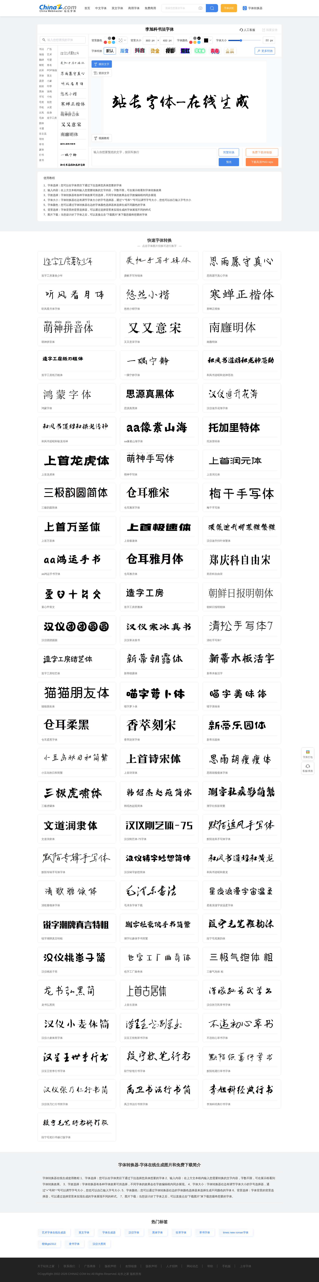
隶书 (41, 160)
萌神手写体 (130, 474)
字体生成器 (109, 1232)
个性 (49, 97)
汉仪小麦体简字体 (52, 1037)
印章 (49, 86)
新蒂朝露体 (130, 673)
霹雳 (41, 81)
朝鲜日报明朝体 (216, 607)
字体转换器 (252, 8)
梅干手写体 (213, 507)
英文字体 (117, 8)
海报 (41, 54)
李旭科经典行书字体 (219, 1104)
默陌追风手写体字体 (219, 839)
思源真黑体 (130, 408)
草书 (41, 144)
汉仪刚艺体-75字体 (135, 839)
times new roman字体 (235, 1232)
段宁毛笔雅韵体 (216, 938)
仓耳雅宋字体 (132, 507)
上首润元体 (213, 474)
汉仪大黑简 (99, 1243)
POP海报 (52, 70)
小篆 (49, 81)
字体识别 (229, 8)
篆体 (41, 149)
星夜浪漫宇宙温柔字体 (220, 905)
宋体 (41, 75)
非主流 (42, 134)
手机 (41, 107)
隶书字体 (74, 1243)
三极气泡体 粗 (215, 971)
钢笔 (41, 65)
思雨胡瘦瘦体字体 (217, 772)
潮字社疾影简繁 (216, 805)
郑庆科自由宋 (215, 573)
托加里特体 (213, 441)
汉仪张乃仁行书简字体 (55, 1104)
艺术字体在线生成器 (54, 1232)
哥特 (41, 139)
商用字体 (134, 8)
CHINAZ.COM (77, 1273)
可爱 (49, 60)
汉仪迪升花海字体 (217, 408)
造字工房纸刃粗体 (52, 375)
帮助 (210, 1266)
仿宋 (41, 70)
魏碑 (41, 60)
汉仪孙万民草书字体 (219, 1004)
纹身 (49, 112)
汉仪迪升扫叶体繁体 (219, 540)
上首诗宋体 (130, 772)
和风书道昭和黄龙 (217, 872)
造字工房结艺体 (51, 673)
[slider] (251, 40)
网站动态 (192, 1266)
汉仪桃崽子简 (49, 971)
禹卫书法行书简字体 (136, 1104)
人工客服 (247, 30)
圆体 (41, 123)
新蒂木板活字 (215, 673)
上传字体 (245, 1266)
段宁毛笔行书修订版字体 (56, 1137)
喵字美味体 (213, 706)
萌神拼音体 (48, 341)
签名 (49, 65)
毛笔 (41, 102)
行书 (41, 155)
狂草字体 (181, 1232)
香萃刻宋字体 (132, 739)
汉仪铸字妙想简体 (134, 872)
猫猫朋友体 (48, 706)
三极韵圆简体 (49, 507)
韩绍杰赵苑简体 (133, 805)
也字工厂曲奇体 (133, 971)
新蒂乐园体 (213, 739)
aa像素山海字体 (133, 441)
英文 (49, 75)
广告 (49, 49)
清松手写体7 (214, 640)
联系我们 (69, 1266)
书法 (41, 49)
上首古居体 (130, 1004)
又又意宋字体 (132, 341)
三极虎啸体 (48, 805)
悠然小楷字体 (132, 308)
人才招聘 (172, 1266)
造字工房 (52, 118)
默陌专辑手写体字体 (53, 872)
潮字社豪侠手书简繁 (136, 938)
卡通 (41, 128)
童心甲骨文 (48, 607)
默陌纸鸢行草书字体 (219, 1071)
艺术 (49, 54)
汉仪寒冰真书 (132, 640)
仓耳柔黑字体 (49, 739)
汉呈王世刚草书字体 (136, 1037)
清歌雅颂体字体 (51, 905)
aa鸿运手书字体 (51, 573)
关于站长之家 (46, 1266)
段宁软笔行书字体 (134, 1071)
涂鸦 (49, 91)
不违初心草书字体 (217, 1037)
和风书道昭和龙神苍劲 (220, 375)
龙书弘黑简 (48, 1004)
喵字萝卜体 (130, 706)
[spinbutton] (269, 40)
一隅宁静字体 (132, 375)
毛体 (41, 118)
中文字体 (101, 8)
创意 (49, 102)
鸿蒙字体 (47, 408)
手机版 (226, 1266)
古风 (41, 112)
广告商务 (90, 1266)
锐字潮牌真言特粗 (52, 938)
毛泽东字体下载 (133, 905)
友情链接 (131, 1266)
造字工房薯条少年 (52, 275)
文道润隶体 (48, 839)
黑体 (41, 91)
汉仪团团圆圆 (49, 640)
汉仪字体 (134, 1232)
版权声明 (110, 1266)
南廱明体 (212, 341)
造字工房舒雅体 (133, 607)
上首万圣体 (48, 540)
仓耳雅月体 (130, 573)
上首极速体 (130, 540)
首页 (87, 8)
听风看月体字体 (51, 308)
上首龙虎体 (48, 474)
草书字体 (204, 1232)
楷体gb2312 (49, 1243)
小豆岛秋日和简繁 (52, 772)
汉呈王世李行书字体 (53, 1071)
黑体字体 (157, 1232)
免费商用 (150, 8)
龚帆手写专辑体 (133, 275)
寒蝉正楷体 (213, 308)
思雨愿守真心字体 (217, 275)
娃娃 (41, 86)
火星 (49, 107)
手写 (41, 97)
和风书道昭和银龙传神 (55, 441)
